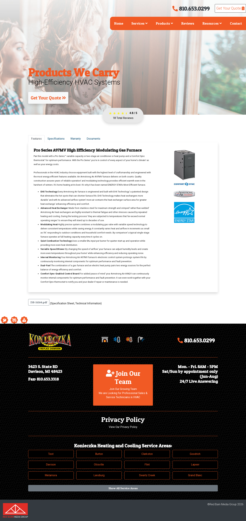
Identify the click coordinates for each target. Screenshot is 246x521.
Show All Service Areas (123, 488)
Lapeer (195, 464)
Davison (51, 464)
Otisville (99, 464)
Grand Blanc (195, 475)
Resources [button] (212, 23)
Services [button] (139, 23)
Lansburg (99, 475)
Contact (236, 23)
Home (118, 23)
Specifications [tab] (56, 138)
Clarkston (147, 454)
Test (50, 454)
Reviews (187, 23)
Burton (99, 454)
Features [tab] (36, 138)
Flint (147, 464)
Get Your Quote (230, 8)
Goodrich (195, 454)
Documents (93, 138)
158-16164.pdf (38, 302)
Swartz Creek (147, 475)
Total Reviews (123, 118)
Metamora (51, 475)
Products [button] (164, 23)
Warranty (75, 138)
